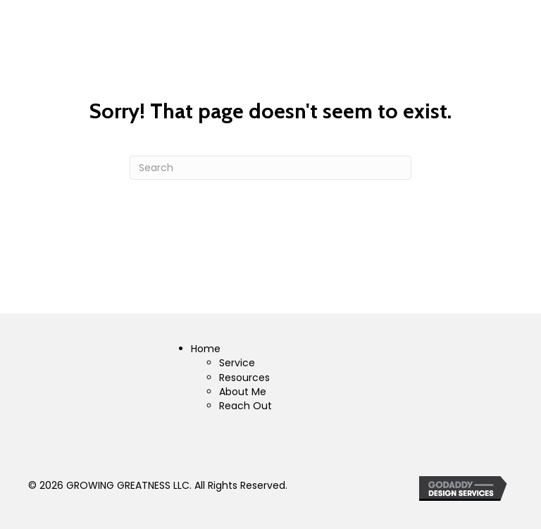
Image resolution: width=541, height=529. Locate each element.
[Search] (270, 168)
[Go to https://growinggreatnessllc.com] (270, 380)
